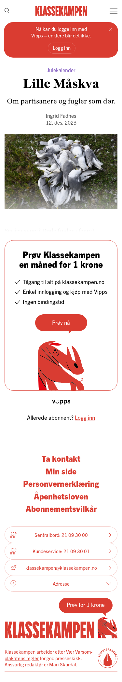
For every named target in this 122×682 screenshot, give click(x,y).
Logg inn (62, 48)
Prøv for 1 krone (86, 604)
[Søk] (7, 11)
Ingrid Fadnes (61, 115)
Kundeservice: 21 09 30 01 (61, 551)
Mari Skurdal (62, 664)
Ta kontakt (61, 458)
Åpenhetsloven (61, 496)
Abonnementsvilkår (61, 508)
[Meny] (113, 11)
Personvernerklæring (61, 483)
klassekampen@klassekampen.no (61, 567)
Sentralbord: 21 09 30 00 (61, 535)
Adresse (60, 583)
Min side (61, 471)
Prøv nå (61, 322)
